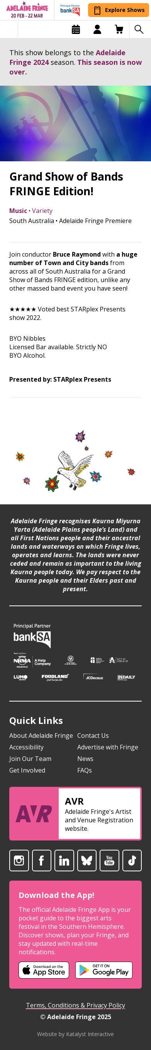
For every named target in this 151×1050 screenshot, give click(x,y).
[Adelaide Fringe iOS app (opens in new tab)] (44, 970)
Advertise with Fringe (107, 747)
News (85, 758)
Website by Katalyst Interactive (75, 1034)
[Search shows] (140, 29)
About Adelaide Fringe (41, 735)
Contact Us (93, 735)
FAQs (84, 770)
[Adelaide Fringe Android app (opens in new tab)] (103, 970)
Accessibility (26, 747)
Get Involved (27, 770)
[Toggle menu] (9, 29)
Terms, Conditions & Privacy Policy (75, 1005)
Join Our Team (30, 758)
